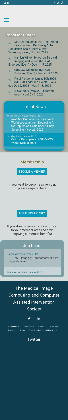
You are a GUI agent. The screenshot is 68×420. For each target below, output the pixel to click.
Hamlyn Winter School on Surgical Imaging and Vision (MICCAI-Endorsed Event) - (32, 61)
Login (7, 2)
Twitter (34, 339)
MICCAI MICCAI (38, 16)
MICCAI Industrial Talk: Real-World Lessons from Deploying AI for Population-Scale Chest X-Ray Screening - (33, 47)
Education (12, 330)
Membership (29, 327)
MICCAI (34, 400)
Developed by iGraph (58, 419)
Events (41, 327)
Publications (53, 327)
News (22, 330)
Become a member (32, 171)
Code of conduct (35, 330)
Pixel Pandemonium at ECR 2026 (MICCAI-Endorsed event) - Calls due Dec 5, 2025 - (32, 82)
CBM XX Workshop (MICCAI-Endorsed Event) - (36, 71)
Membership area (32, 213)
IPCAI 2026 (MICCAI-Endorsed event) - (34, 92)
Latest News (34, 106)
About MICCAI (13, 327)
